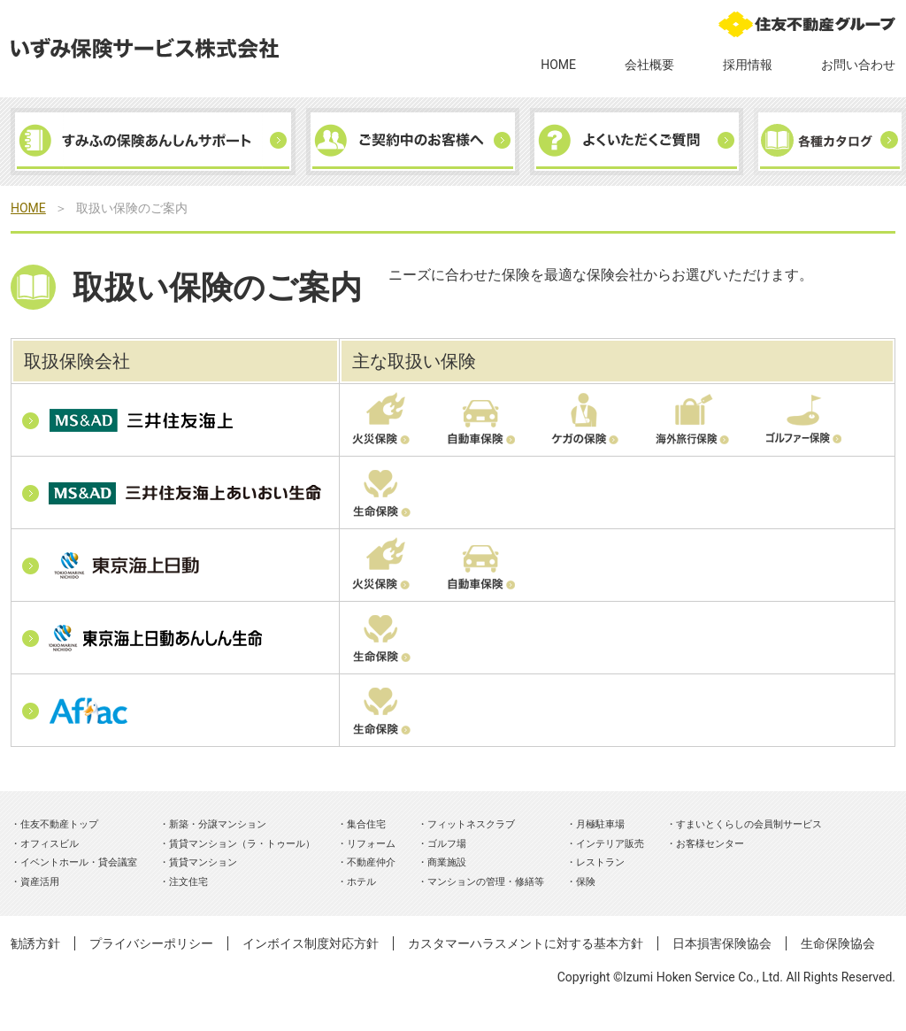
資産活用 (39, 882)
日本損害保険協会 (722, 943)
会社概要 (649, 65)
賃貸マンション (203, 862)
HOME (558, 65)
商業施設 (446, 862)
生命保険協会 (838, 943)
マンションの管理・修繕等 (485, 882)
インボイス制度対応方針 (310, 943)
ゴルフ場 (446, 844)
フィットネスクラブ (471, 824)
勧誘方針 (35, 943)
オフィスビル (49, 844)
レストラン (600, 862)
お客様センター (710, 844)
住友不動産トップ (59, 824)
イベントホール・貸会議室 (78, 862)
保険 (585, 882)
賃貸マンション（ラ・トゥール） (242, 844)
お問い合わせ (858, 65)
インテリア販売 (610, 844)
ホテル (361, 882)
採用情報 (747, 65)
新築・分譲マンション (217, 824)
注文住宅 (188, 882)
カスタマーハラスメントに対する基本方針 (525, 943)
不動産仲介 (371, 862)
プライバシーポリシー (151, 943)
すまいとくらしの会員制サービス (749, 824)
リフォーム (371, 844)
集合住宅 (366, 824)
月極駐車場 (600, 824)
